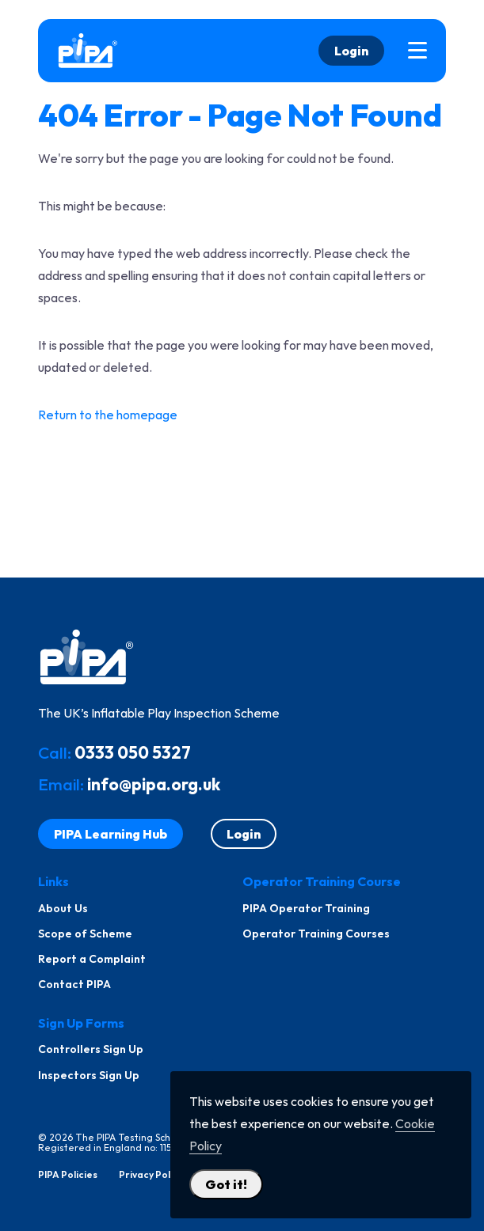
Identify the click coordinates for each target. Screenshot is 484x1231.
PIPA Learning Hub (110, 834)
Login (351, 51)
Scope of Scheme (85, 933)
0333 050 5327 (132, 752)
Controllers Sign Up (90, 1049)
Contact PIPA (74, 984)
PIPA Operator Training (306, 908)
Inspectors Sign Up (88, 1075)
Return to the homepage (107, 414)
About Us (63, 908)
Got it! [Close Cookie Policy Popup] (226, 1184)
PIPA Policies (67, 1174)
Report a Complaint (92, 959)
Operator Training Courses (316, 933)
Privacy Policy (151, 1174)
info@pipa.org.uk (153, 784)
